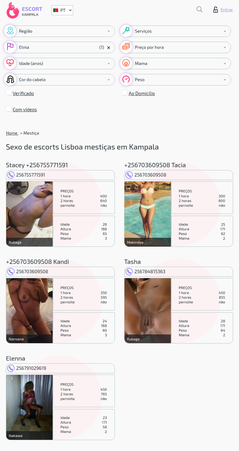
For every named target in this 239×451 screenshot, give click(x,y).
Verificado (23, 93)
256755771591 (26, 174)
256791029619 (26, 368)
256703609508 (145, 174)
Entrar (223, 9)
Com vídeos (25, 109)
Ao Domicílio (142, 93)
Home (12, 133)
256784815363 (145, 271)
